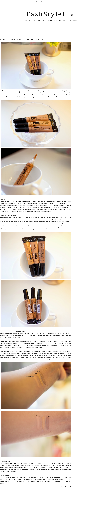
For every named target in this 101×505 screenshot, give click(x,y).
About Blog (42, 20)
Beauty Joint (13, 463)
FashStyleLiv (50, 14)
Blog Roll (60, 1)
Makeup (19, 489)
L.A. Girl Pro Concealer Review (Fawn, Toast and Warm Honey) (21, 39)
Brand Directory (60, 20)
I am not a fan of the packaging (23, 201)
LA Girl (14, 489)
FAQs (50, 20)
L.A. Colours (7, 489)
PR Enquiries (53, 1)
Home (38, 1)
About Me (33, 20)
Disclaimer (44, 1)
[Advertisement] (50, 32)
